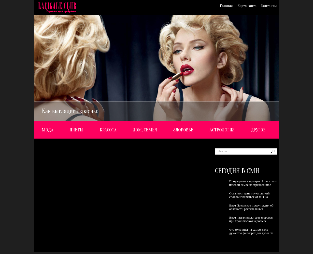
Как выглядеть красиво (70, 111)
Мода (47, 130)
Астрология (222, 130)
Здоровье (183, 130)
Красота (108, 130)
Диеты (77, 130)
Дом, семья (145, 130)
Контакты (269, 6)
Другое (258, 130)
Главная (226, 6)
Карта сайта (247, 6)
